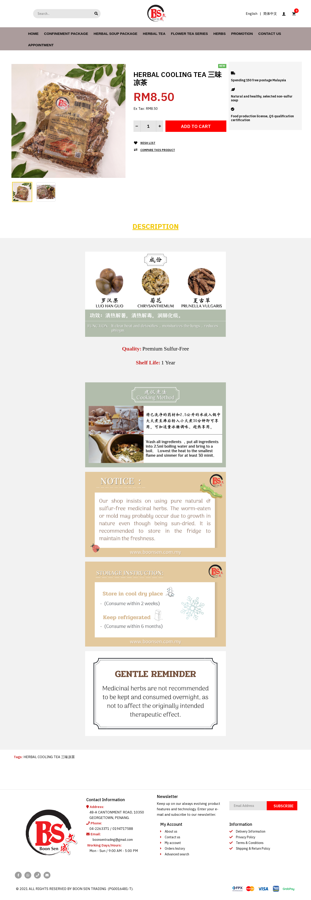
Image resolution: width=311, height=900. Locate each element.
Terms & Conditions (250, 843)
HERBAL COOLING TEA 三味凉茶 (49, 757)
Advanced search (177, 854)
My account (173, 843)
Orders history (175, 848)
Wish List (147, 143)
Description (156, 226)
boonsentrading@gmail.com (113, 840)
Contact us (172, 837)
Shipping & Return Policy (253, 848)
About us (171, 831)
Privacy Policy (245, 837)
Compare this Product (157, 150)
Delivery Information (250, 831)
